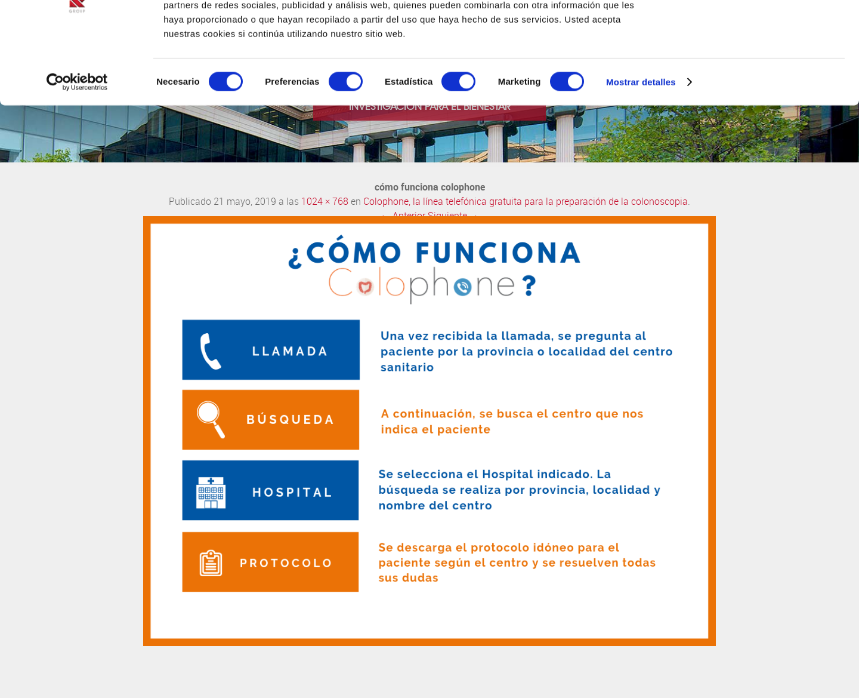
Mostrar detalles (641, 149)
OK (760, 29)
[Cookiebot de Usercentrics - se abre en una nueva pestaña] (77, 149)
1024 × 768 (324, 201)
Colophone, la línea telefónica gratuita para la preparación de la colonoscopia (525, 201)
